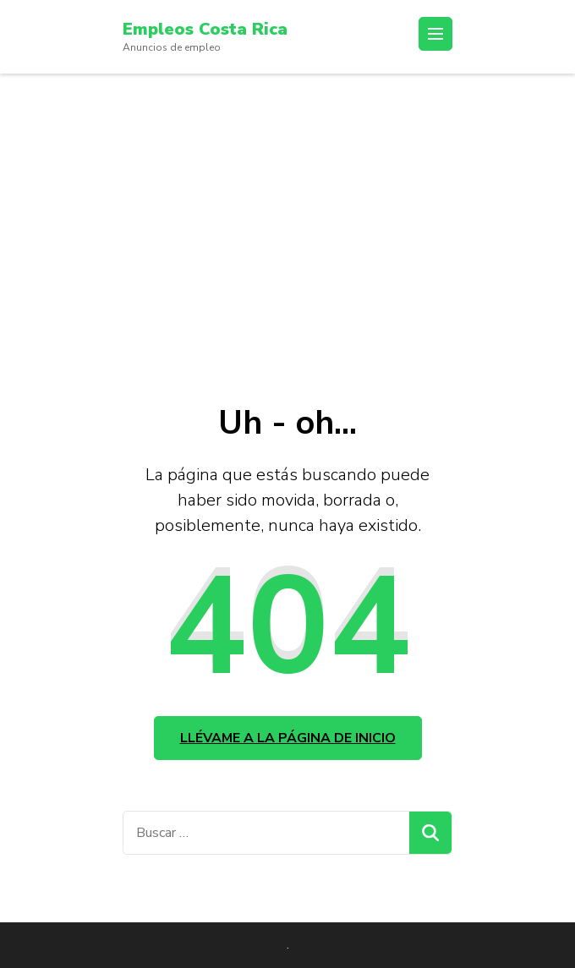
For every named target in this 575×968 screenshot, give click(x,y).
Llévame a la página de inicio (288, 738)
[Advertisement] (287, 200)
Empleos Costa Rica (205, 29)
